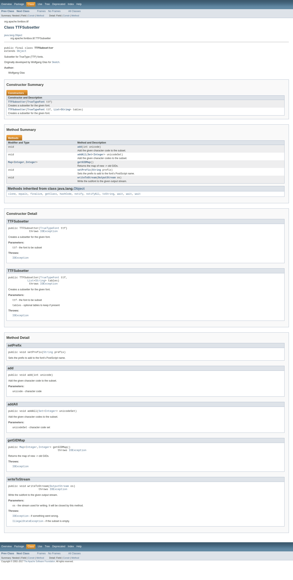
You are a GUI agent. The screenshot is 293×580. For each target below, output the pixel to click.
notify (78, 198)
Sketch (55, 63)
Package (19, 4)
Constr (31, 15)
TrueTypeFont (36, 103)
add (79, 149)
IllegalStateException (27, 536)
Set (90, 157)
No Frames (54, 11)
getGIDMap (84, 165)
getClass (51, 198)
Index (71, 4)
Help (79, 4)
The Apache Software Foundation (39, 576)
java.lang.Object (13, 35)
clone (12, 198)
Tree (47, 4)
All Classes (74, 11)
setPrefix (84, 173)
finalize (36, 198)
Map (10, 165)
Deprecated (58, 4)
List (56, 111)
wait (120, 198)
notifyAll (93, 198)
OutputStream (107, 181)
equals (23, 198)
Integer (99, 157)
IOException (49, 237)
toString (108, 198)
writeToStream (86, 181)
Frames (41, 11)
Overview (6, 4)
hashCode (66, 198)
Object (21, 52)
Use (40, 4)
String (65, 111)
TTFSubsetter (17, 103)
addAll (81, 157)
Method (40, 15)
